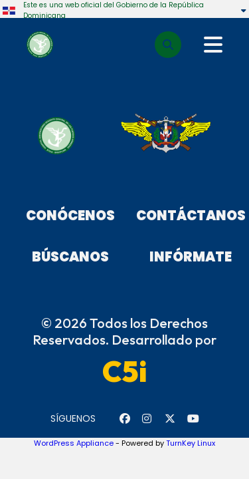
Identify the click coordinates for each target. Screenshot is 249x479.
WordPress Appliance (74, 443)
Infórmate (190, 256)
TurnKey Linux (190, 443)
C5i (124, 371)
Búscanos (70, 256)
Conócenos (70, 215)
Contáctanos (191, 215)
